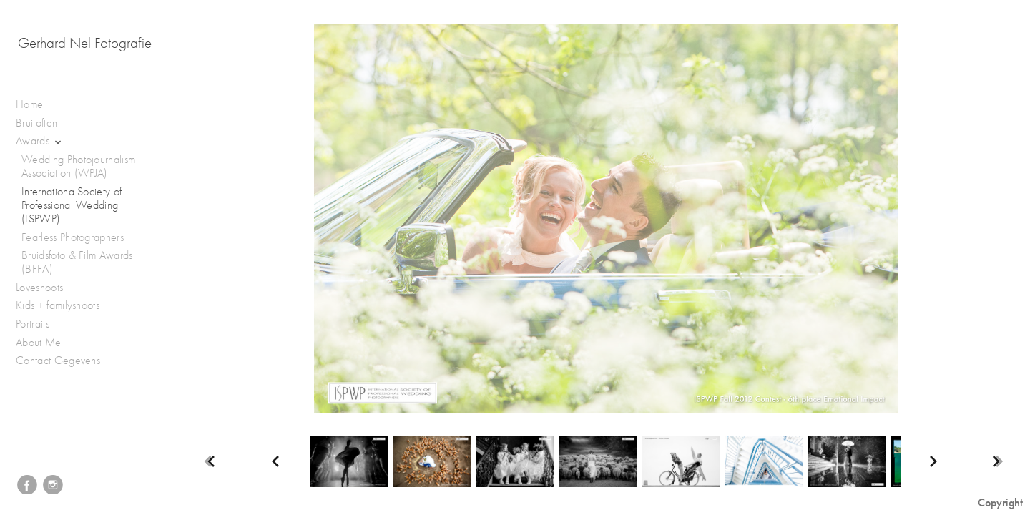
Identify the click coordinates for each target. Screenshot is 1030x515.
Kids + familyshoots (65, 306)
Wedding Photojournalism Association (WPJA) (78, 166)
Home (29, 104)
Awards (40, 141)
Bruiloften (44, 123)
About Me (39, 342)
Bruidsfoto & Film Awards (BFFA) (77, 262)
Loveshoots (47, 288)
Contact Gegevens (58, 360)
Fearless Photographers (72, 237)
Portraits (40, 324)
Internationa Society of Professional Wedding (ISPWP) (71, 205)
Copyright (1000, 502)
